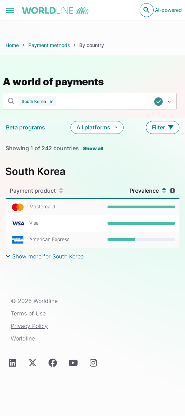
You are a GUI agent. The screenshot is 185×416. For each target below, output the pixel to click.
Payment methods (49, 45)
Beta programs (25, 127)
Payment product (36, 190)
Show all (93, 148)
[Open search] (147, 10)
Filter (162, 127)
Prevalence (148, 190)
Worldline (23, 338)
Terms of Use (28, 313)
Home (12, 45)
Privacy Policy (29, 325)
